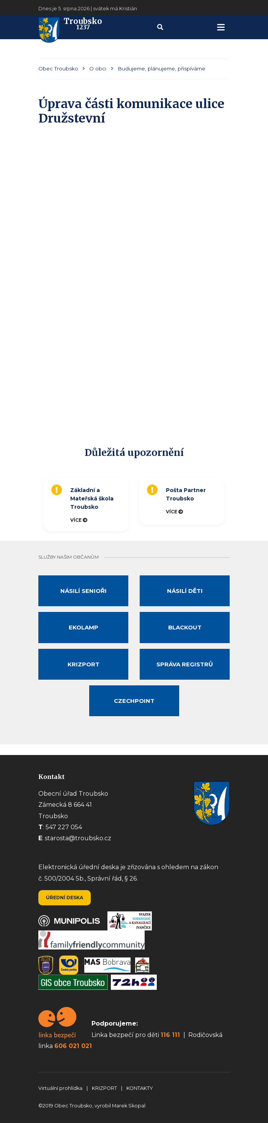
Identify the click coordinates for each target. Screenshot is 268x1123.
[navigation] (221, 27)
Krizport (83, 664)
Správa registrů (184, 664)
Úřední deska (64, 897)
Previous (36, 504)
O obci (97, 68)
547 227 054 (64, 827)
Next (233, 504)
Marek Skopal (128, 1106)
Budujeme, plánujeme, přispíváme (161, 68)
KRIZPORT (105, 1088)
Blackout (185, 627)
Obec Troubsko (58, 68)
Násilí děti (185, 590)
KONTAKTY (139, 1088)
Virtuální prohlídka (61, 1088)
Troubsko (70, 27)
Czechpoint (134, 700)
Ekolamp (83, 627)
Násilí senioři (83, 590)
